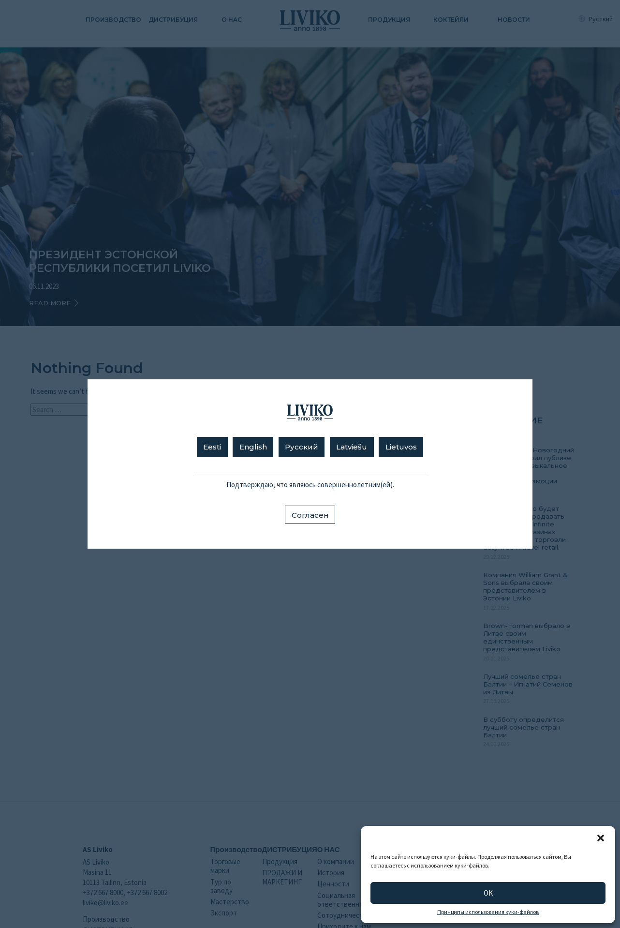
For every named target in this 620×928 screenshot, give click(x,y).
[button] (600, 838)
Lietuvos (401, 446)
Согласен (310, 515)
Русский (301, 446)
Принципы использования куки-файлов (488, 912)
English (253, 446)
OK (488, 893)
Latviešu (351, 446)
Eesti (212, 446)
